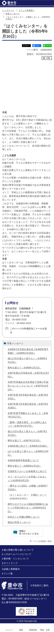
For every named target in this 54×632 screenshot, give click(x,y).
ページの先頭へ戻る (42, 541)
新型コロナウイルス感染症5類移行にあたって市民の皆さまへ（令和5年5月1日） (28, 508)
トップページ (8, 10)
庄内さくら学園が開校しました (24, 517)
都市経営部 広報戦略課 (18, 308)
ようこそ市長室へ (27, 10)
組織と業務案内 (12, 569)
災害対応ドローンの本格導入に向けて (27, 471)
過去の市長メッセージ (19, 522)
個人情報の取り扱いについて (19, 550)
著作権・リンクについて (16, 558)
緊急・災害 (45, 630)
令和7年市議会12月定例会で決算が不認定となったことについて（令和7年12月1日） (28, 386)
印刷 (48, 58)
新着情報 (33, 630)
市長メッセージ (12, 14)
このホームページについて (17, 554)
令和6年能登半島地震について (23, 460)
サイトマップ (10, 563)
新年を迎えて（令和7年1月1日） (24, 440)
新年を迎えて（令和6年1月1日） (24, 466)
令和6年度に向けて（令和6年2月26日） (28, 446)
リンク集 (8, 573)
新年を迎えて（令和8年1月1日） (24, 367)
